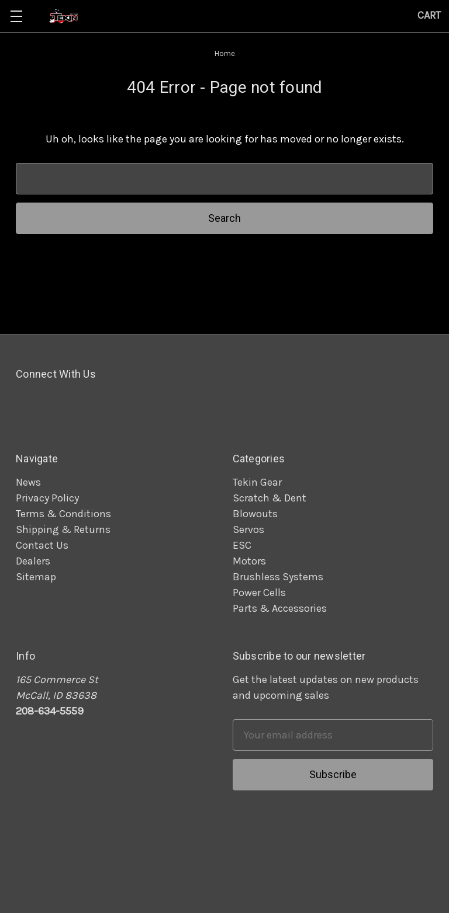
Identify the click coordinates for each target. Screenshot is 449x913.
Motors (249, 561)
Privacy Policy (47, 498)
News (28, 482)
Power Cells (259, 592)
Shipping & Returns (63, 529)
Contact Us (42, 545)
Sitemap (36, 576)
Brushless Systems (278, 576)
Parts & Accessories (280, 608)
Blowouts (255, 513)
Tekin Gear (257, 482)
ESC (242, 545)
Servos (248, 529)
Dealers (33, 561)
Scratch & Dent (269, 498)
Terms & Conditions (63, 513)
